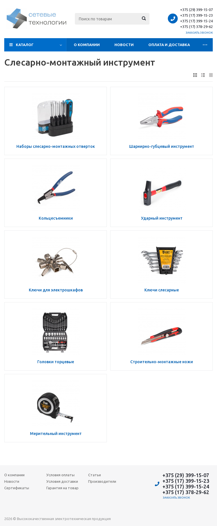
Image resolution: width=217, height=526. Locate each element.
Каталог (25, 45)
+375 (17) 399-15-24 (196, 21)
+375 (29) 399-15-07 (196, 10)
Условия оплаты (60, 475)
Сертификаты (16, 488)
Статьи (94, 475)
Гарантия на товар (62, 488)
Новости (124, 45)
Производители (102, 481)
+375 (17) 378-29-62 (196, 27)
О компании (87, 45)
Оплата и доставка (169, 45)
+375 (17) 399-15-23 (196, 15)
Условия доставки (62, 481)
